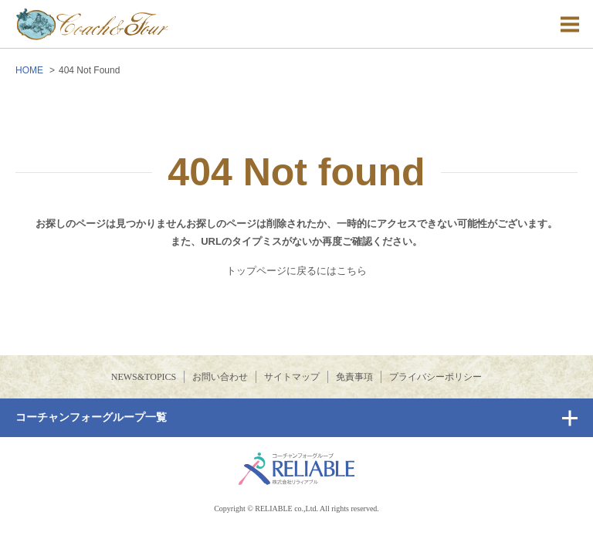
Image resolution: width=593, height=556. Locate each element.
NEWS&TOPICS (143, 376)
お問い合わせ (220, 376)
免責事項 (354, 376)
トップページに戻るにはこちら (296, 270)
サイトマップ (292, 376)
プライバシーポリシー (435, 376)
